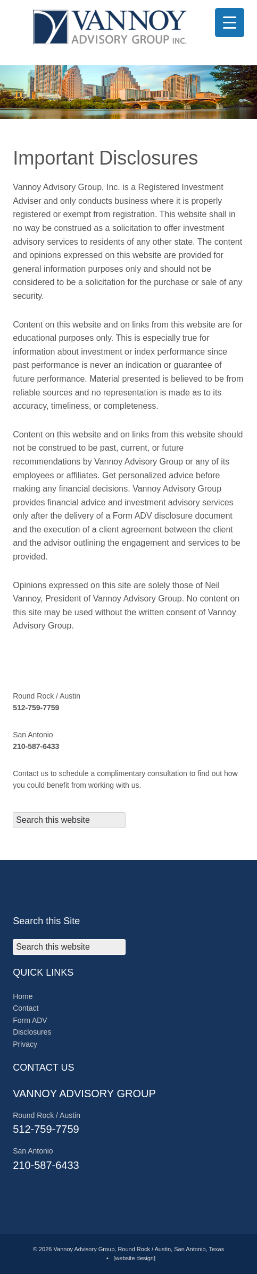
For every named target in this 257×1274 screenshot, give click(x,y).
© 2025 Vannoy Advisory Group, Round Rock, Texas (128, 26)
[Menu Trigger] (229, 22)
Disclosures (32, 1032)
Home (22, 996)
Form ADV (30, 1020)
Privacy (25, 1044)
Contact (25, 1008)
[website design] (134, 1258)
